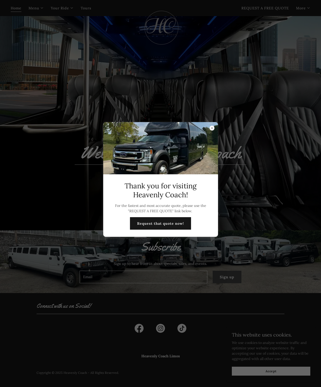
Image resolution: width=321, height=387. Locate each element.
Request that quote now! (160, 223)
